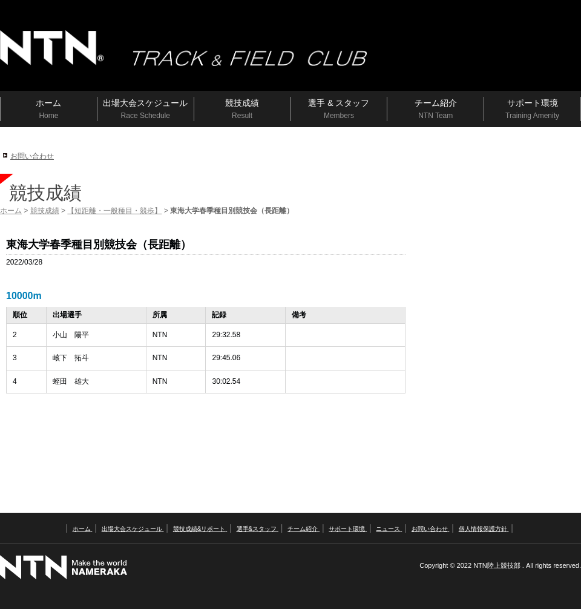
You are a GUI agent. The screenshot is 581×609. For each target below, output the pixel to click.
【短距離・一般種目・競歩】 (114, 210)
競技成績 (44, 210)
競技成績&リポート (200, 528)
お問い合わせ (32, 156)
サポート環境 (348, 528)
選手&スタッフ (257, 528)
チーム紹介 (303, 528)
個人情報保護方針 (484, 528)
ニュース (389, 528)
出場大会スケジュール (133, 528)
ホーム (11, 210)
